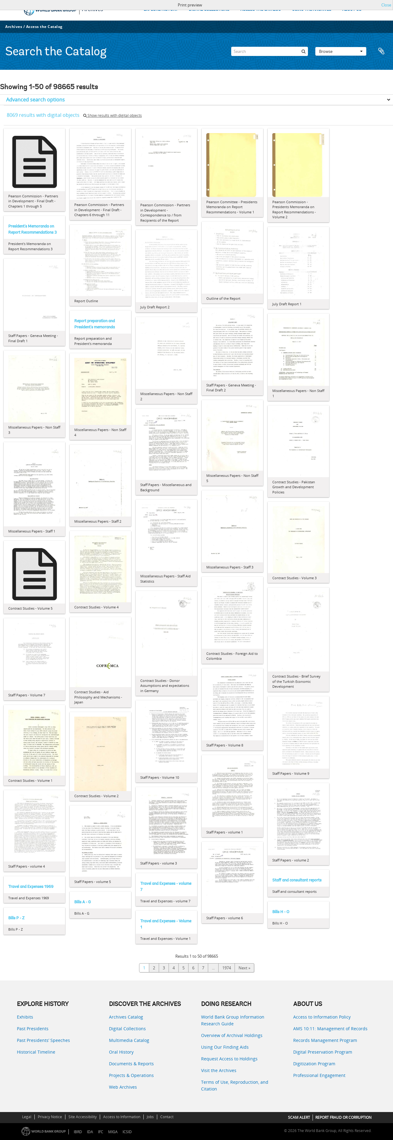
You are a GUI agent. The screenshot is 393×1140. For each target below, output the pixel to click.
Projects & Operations (131, 1075)
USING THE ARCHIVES (311, 10)
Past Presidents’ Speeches (43, 1040)
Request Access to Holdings (229, 1059)
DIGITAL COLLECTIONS (209, 10)
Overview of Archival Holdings (232, 1035)
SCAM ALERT (299, 1117)
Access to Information (121, 1116)
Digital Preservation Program (322, 1052)
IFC (100, 1131)
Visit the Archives (218, 1070)
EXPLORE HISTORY (161, 10)
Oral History (121, 1052)
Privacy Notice (50, 1116)
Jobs (150, 1116)
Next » (244, 968)
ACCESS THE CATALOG (260, 10)
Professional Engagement (319, 1075)
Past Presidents (33, 1028)
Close (386, 5)
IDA (90, 1131)
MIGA (113, 1131)
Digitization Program (314, 1064)
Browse (341, 51)
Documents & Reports (131, 1064)
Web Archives (123, 1087)
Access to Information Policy (322, 1017)
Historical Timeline (36, 1052)
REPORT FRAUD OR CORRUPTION (343, 1117)
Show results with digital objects (112, 115)
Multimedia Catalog (129, 1040)
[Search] (269, 51)
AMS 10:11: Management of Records (330, 1028)
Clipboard (381, 51)
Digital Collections (127, 1028)
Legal (26, 1116)
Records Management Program (325, 1040)
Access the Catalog (44, 26)
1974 (226, 968)
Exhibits (25, 1017)
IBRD (78, 1131)
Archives (13, 26)
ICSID (127, 1131)
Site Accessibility (82, 1116)
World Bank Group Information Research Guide (232, 1020)
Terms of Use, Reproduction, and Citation (234, 1085)
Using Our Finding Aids (225, 1047)
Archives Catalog (126, 1017)
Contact (166, 1116)
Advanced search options (35, 99)
